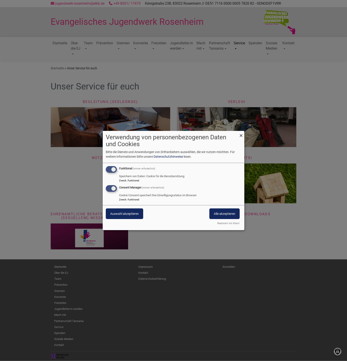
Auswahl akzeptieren (124, 213)
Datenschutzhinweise (168, 156)
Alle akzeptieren (224, 213)
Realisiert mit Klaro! (228, 223)
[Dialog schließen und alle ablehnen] (241, 133)
